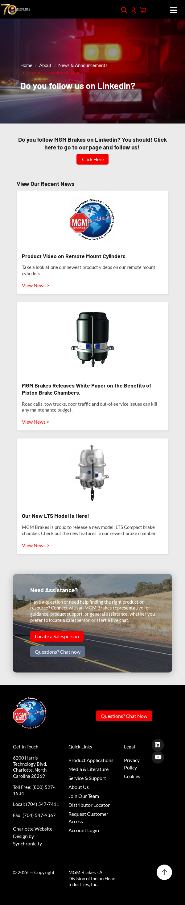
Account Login (83, 830)
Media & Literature (88, 769)
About (45, 65)
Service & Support (87, 778)
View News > (35, 285)
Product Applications (90, 760)
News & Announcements (83, 65)
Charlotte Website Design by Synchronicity (32, 836)
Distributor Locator (89, 805)
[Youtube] (160, 756)
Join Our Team (83, 796)
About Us (78, 787)
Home (26, 65)
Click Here (92, 159)
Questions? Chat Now (124, 716)
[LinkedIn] (160, 744)
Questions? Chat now (57, 652)
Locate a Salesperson (57, 636)
